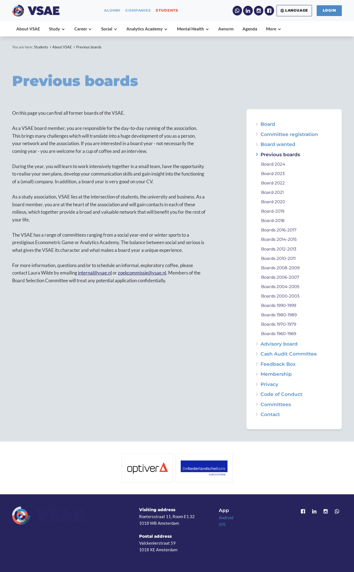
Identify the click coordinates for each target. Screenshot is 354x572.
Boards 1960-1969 (278, 333)
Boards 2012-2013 (278, 249)
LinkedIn (248, 10)
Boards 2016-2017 (278, 230)
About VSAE (62, 47)
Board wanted (278, 144)
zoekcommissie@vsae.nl (142, 273)
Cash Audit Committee (289, 353)
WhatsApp (237, 10)
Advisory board (279, 343)
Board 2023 (273, 173)
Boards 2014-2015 (279, 239)
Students (41, 47)
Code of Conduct (281, 394)
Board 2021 (272, 192)
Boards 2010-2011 (278, 258)
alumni (112, 10)
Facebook (269, 10)
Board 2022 (273, 183)
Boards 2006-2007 (280, 277)
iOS (222, 524)
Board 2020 (273, 202)
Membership (276, 374)
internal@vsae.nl (95, 273)
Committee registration (289, 134)
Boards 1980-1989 (279, 315)
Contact (270, 414)
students (167, 10)
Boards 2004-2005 (280, 286)
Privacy (269, 384)
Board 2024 (273, 164)
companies (138, 10)
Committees (276, 404)
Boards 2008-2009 (280, 268)
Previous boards (88, 47)
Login (329, 10)
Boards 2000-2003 (280, 296)
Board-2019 (272, 211)
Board (268, 124)
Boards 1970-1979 (278, 324)
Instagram (258, 10)
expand (256, 144)
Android (226, 517)
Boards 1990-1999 (278, 305)
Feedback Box (278, 364)
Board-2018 (273, 220)
